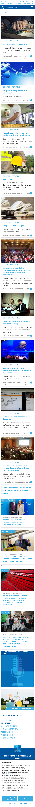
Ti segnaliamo (7, 732)
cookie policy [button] (9, 773)
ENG (5, 1)
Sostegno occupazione (15, 44)
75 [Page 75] (21, 488)
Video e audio (7, 735)
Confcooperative (9, 7)
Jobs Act (7, 180)
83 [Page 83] (15, 490)
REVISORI (18, 4)
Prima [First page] (4, 488)
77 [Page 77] (27, 488)
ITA (2, 1)
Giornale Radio (8, 738)
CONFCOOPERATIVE (11, 41)
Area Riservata (29, 4)
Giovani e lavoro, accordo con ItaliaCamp (16, 323)
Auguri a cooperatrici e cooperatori (15, 92)
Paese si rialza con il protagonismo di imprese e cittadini (17, 370)
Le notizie (5, 723)
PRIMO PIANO (7, 500)
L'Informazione (11, 715)
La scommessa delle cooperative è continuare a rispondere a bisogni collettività (17, 271)
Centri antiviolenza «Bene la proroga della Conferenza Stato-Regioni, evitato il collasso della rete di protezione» (15, 600)
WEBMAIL (9, 4)
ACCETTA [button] (25, 798)
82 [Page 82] (12, 490)
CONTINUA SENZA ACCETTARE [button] (9, 798)
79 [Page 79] (3, 490)
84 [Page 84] (18, 490)
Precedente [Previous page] (13, 488)
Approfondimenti (9, 726)
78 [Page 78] (30, 488)
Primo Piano (6, 720)
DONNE (5, 571)
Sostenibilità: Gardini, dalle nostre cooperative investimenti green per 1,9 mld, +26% (17, 559)
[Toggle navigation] (32, 7)
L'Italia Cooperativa (9, 729)
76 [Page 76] (24, 488)
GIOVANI (5, 612)
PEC (2, 4)
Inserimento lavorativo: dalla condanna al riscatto (17, 134)
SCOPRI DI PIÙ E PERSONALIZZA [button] (17, 803)
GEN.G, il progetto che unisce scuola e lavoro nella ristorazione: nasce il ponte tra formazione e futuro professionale (17, 641)
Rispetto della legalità (15, 226)
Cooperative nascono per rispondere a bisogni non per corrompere (16, 468)
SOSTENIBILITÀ (8, 532)
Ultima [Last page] (5, 493)
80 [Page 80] (6, 490)
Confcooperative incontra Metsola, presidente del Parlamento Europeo (15, 522)
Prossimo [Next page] (24, 490)
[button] (32, 762)
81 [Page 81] (9, 490)
